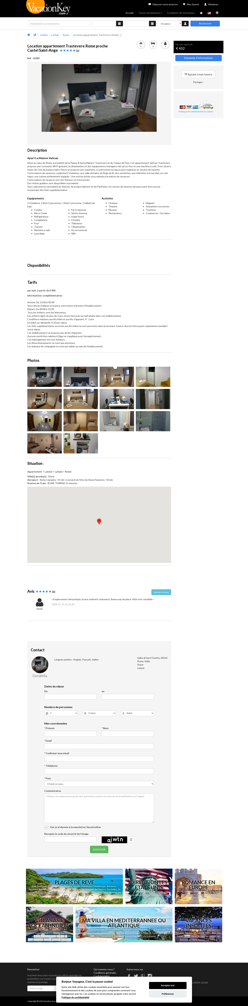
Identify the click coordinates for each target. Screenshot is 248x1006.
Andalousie (105, 936)
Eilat (219, 933)
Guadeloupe (99, 886)
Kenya (187, 936)
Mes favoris (191, 4)
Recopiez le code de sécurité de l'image (66, 833)
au (103, 691)
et (49, 933)
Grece (135, 929)
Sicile (169, 929)
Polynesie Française (92, 892)
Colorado (164, 895)
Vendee (136, 936)
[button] (99, 521)
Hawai (131, 895)
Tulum (180, 936)
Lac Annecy (211, 939)
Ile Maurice (100, 889)
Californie (139, 891)
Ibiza (117, 929)
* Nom (105, 728)
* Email (48, 740)
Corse (152, 929)
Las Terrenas (75, 892)
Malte (87, 933)
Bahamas (111, 886)
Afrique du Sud (199, 929)
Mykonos (143, 929)
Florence (188, 891)
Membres (211, 4)
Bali (34, 886)
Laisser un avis (161, 592)
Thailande (42, 886)
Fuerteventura (119, 933)
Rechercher (205, 23)
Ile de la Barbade (72, 889)
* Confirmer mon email (56, 753)
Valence (212, 894)
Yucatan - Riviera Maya (46, 892)
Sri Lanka (63, 892)
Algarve (147, 933)
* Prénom (49, 728)
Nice (211, 891)
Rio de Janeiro (184, 929)
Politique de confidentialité (75, 997)
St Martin (52, 886)
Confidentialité (101, 976)
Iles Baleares (87, 889)
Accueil (129, 12)
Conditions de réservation (181, 12)
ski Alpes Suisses (197, 939)
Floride (76, 886)
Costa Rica (210, 933)
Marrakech (199, 933)
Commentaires (52, 790)
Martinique (86, 886)
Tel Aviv (188, 933)
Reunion (30, 933)
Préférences (168, 994)
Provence (193, 894)
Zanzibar (179, 933)
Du (46, 691)
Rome (180, 891)
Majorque (126, 929)
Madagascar (214, 929)
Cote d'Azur (81, 929)
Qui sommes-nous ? (104, 969)
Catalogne (117, 936)
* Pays (47, 778)
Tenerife (95, 933)
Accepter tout (167, 985)
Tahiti (105, 892)
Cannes (204, 891)
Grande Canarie (134, 933)
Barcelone (198, 897)
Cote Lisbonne (148, 936)
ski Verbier (211, 936)
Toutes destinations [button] (150, 12)
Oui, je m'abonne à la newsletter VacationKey (75, 827)
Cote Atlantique (96, 929)
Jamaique (33, 889)
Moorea (113, 892)
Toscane (127, 936)
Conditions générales (105, 972)
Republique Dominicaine (51, 889)
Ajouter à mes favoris (198, 74)
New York (150, 891)
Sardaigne (161, 929)
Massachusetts (142, 895)
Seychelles (112, 889)
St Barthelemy (65, 886)
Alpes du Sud (197, 936)
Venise (197, 891)
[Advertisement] (99, 249)
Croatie (80, 933)
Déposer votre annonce (163, 4)
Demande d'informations (198, 57)
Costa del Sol (158, 933)
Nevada (155, 895)
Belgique (203, 894)
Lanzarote (106, 933)
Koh (52, 933)
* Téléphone (51, 765)
